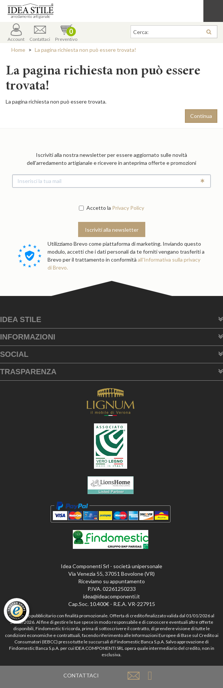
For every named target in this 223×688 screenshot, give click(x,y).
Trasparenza (28, 371)
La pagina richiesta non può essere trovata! (85, 49)
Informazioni (27, 337)
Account (16, 32)
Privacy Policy (128, 208)
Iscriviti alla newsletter (111, 229)
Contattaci (39, 32)
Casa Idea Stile (111, 11)
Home (18, 49)
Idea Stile (20, 319)
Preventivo (66, 32)
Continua (201, 116)
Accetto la (95, 208)
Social (14, 354)
